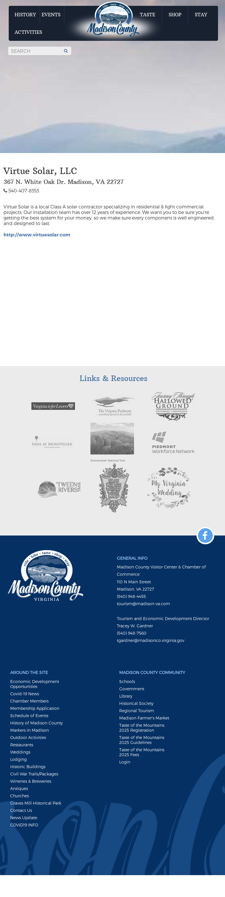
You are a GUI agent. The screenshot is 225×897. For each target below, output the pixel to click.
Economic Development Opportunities (34, 684)
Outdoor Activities (28, 737)
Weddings (20, 751)
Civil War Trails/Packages (34, 773)
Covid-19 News (24, 693)
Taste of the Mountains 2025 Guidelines (141, 740)
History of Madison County (36, 722)
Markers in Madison (29, 730)
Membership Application (34, 708)
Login (124, 761)
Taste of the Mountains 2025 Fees (141, 752)
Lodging (18, 759)
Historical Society (136, 703)
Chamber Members (29, 700)
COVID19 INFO (24, 824)
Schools (127, 681)
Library (125, 696)
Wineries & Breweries (30, 781)
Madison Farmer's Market (144, 717)
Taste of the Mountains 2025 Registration (141, 728)
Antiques (19, 788)
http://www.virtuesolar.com (36, 234)
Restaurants (21, 744)
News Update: (24, 817)
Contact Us (21, 810)
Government (131, 688)
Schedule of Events (29, 715)
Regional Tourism (136, 710)
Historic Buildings (27, 766)
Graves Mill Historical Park (35, 803)
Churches (19, 795)
